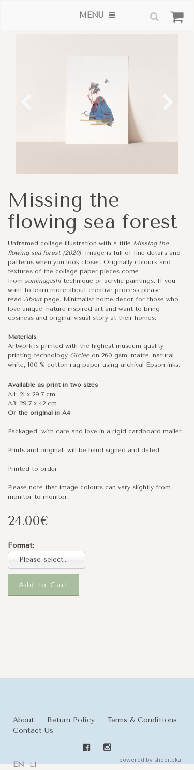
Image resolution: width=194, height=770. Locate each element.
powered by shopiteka (150, 759)
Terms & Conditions (142, 720)
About (33, 299)
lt (33, 764)
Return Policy (71, 720)
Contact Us (33, 730)
